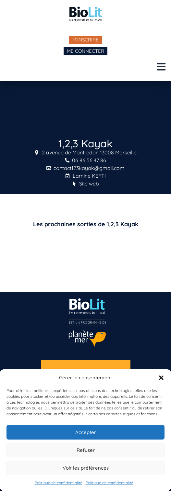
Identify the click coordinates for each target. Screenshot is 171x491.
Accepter (85, 432)
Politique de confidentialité (58, 482)
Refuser (86, 450)
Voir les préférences (86, 468)
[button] (161, 377)
